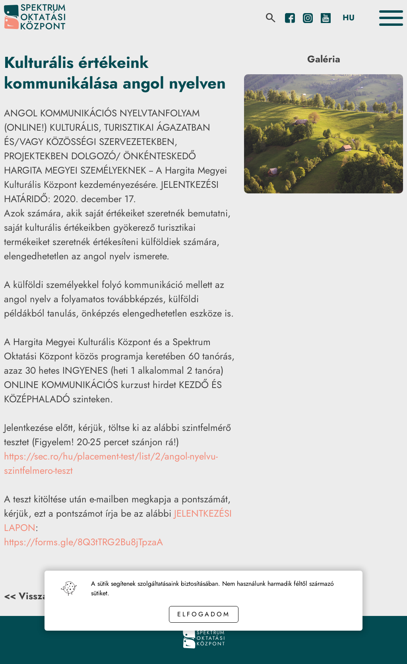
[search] (270, 18)
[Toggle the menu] (391, 18)
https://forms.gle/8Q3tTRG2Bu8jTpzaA (83, 542)
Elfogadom (203, 614)
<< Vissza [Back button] (26, 596)
